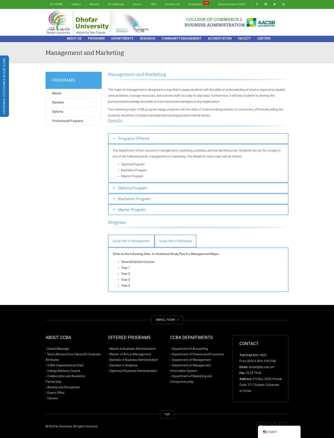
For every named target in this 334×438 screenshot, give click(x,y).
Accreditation (220, 38)
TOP (167, 414)
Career (137, 4)
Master (57, 93)
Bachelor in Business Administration (134, 359)
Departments (122, 38)
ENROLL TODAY (167, 319)
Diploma (57, 111)
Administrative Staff (232, 4)
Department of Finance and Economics (198, 354)
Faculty (244, 38)
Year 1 (125, 267)
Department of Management (191, 359)
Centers (264, 38)
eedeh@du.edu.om (261, 367)
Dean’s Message (58, 348)
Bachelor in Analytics (124, 365)
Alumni (94, 4)
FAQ (153, 4)
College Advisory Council (63, 370)
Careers (52, 398)
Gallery (76, 4)
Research (147, 38)
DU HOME (56, 4)
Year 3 (125, 279)
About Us (74, 38)
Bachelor (58, 102)
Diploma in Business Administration (133, 370)
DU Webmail (116, 4)
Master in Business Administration (133, 348)
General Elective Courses (137, 262)
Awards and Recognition (63, 387)
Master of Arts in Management (130, 354)
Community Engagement (182, 38)
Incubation (198, 3)
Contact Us (172, 4)
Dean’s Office (56, 392)
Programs (96, 38)
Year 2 (125, 273)
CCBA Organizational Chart (65, 365)
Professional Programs (67, 121)
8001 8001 (260, 355)
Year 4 (125, 285)
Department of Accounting (190, 348)
